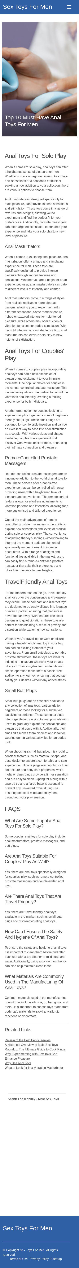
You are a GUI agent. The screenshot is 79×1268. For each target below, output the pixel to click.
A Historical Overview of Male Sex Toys (31, 1044)
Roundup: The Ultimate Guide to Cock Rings (35, 1049)
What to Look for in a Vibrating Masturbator (34, 1067)
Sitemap (56, 1259)
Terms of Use (19, 1259)
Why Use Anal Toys (18, 1063)
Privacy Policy (39, 1259)
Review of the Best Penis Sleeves (27, 1040)
